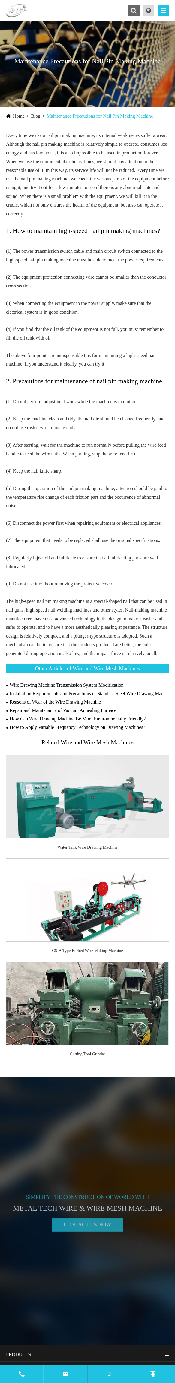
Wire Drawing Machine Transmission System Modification (66, 685)
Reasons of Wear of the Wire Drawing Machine (55, 701)
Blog (35, 116)
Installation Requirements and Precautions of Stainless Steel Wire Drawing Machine (89, 693)
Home (19, 116)
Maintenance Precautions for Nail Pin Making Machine (100, 116)
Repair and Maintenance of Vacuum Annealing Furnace (63, 710)
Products (18, 1354)
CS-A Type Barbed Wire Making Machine (87, 950)
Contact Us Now (87, 1227)
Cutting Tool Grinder (87, 1054)
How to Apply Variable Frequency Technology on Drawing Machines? (77, 727)
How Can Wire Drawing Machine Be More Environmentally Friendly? (78, 718)
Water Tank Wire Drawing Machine (88, 847)
